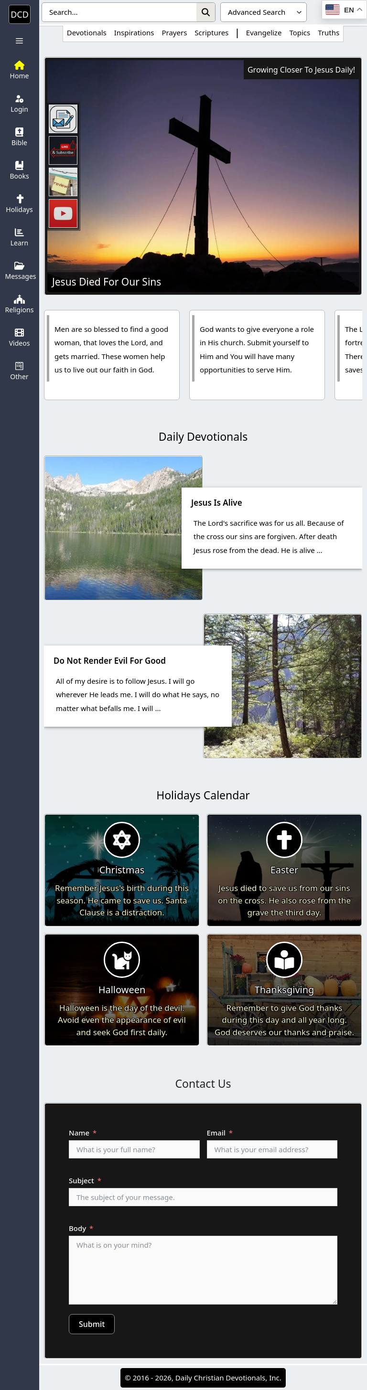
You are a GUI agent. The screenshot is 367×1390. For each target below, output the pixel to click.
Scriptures (211, 32)
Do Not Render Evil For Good (110, 660)
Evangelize (264, 32)
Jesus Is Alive (216, 502)
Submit (92, 1324)
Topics (299, 32)
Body (77, 1228)
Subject (81, 1180)
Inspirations (134, 32)
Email (216, 1132)
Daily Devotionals (203, 436)
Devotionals (87, 32)
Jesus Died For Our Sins (106, 281)
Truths (328, 32)
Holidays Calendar (203, 795)
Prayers (174, 32)
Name (79, 1132)
